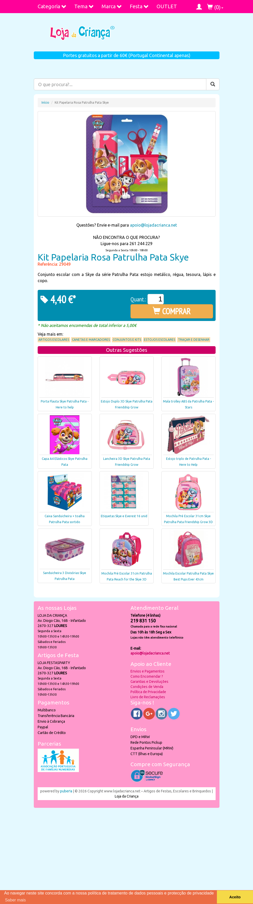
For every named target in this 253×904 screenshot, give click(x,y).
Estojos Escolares (159, 339)
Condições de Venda (146, 687)
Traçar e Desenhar (193, 339)
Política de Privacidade (148, 692)
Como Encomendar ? (146, 676)
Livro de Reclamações (147, 697)
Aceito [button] (235, 897)
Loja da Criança (126, 796)
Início (45, 102)
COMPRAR (172, 311)
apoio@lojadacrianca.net (153, 225)
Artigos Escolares (53, 339)
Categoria (52, 6)
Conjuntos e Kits (127, 339)
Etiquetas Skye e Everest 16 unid (124, 516)
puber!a (66, 791)
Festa (139, 6)
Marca (112, 6)
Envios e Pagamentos (147, 671)
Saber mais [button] (15, 900)
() (215, 7)
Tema (84, 6)
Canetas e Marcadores (91, 339)
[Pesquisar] (212, 84)
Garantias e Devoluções (149, 681)
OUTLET (167, 6)
